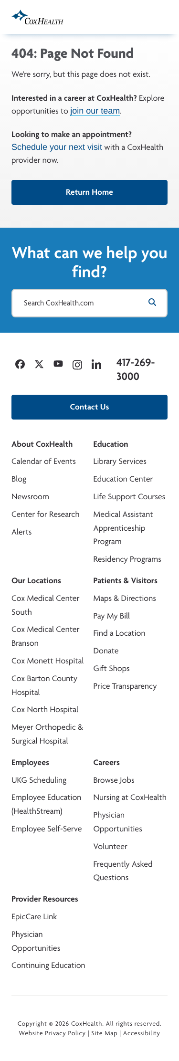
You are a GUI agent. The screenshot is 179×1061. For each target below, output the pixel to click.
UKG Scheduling (38, 780)
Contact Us (89, 407)
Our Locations (36, 581)
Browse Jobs (114, 780)
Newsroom (30, 497)
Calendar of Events (43, 461)
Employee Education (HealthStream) (46, 804)
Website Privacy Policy (52, 1033)
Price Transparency (125, 686)
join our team (95, 111)
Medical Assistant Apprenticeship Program (123, 528)
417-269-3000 (135, 369)
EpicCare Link (34, 917)
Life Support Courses (130, 497)
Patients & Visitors (126, 581)
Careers (107, 762)
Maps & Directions (125, 598)
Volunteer (110, 846)
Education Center (123, 479)
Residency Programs (127, 559)
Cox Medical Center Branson (45, 636)
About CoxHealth (42, 444)
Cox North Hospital (44, 709)
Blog (18, 479)
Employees (30, 762)
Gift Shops (112, 668)
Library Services (120, 461)
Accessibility (141, 1033)
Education (111, 444)
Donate (106, 651)
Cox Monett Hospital (47, 661)
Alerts (21, 532)
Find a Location (120, 633)
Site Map (104, 1033)
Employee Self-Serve (46, 829)
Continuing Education (48, 965)
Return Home (89, 192)
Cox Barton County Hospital (44, 685)
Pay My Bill (112, 616)
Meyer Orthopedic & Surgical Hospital (47, 734)
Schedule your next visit (56, 147)
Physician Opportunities (118, 822)
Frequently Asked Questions (123, 871)
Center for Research (45, 514)
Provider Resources (44, 899)
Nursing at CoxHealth (130, 797)
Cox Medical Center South (45, 605)
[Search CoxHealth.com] (89, 303)
